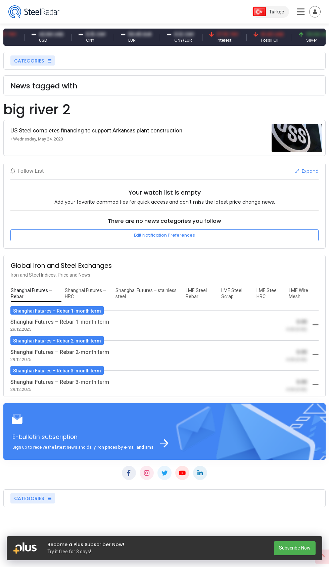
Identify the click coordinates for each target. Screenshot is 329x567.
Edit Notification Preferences (164, 235)
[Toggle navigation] (315, 11)
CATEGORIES (32, 60)
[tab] (36, 294)
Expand (307, 171)
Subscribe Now (295, 548)
